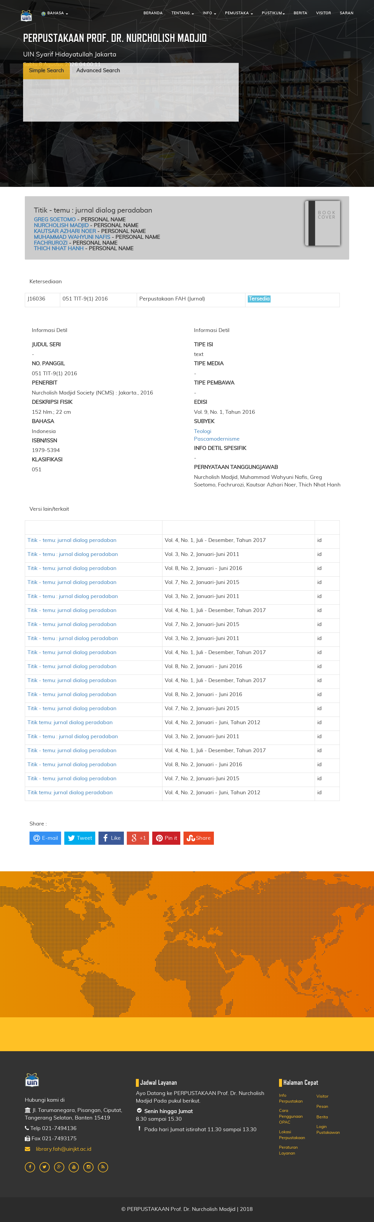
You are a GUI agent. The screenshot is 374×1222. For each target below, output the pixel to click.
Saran (347, 13)
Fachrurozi (50, 243)
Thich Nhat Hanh (59, 248)
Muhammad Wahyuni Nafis (72, 237)
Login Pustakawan (328, 1130)
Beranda (153, 13)
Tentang (183, 13)
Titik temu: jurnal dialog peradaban (70, 722)
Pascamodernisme (217, 439)
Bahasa (54, 14)
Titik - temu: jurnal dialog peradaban (72, 540)
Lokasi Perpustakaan (292, 1135)
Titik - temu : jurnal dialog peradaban (72, 554)
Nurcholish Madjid (61, 225)
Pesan (322, 1107)
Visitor (323, 13)
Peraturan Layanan (288, 1150)
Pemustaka (239, 13)
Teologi (202, 431)
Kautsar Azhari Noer (65, 231)
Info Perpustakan (291, 1098)
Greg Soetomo (55, 220)
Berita (300, 13)
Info (209, 13)
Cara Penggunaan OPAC (291, 1116)
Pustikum (273, 13)
